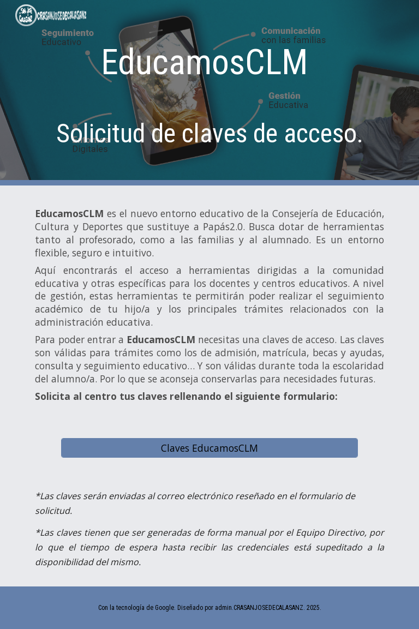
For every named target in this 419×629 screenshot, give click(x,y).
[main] (209, 93)
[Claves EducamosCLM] (209, 447)
